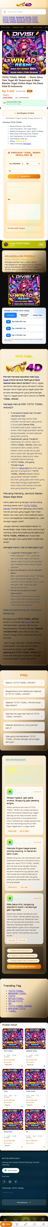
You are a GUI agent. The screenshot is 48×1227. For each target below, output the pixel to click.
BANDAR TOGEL (24, 17)
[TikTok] (16, 1182)
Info (41, 244)
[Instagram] (10, 1182)
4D (30, 20)
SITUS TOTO (22, 20)
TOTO (35, 17)
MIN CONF (16, 170)
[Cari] (4, 11)
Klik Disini (27, 144)
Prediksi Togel (37, 315)
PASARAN (16, 162)
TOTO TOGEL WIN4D (20, 1006)
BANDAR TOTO (24, 22)
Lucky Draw (10, 315)
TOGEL (35, 22)
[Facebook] (4, 1182)
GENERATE (24, 176)
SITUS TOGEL (9, 20)
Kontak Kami (7, 1196)
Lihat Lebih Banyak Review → (24, 966)
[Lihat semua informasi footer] (24, 1202)
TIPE (32, 162)
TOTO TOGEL (9, 17)
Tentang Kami (7, 1192)
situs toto (24, 468)
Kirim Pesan (10, 1170)
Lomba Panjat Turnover (24, 315)
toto (28, 622)
